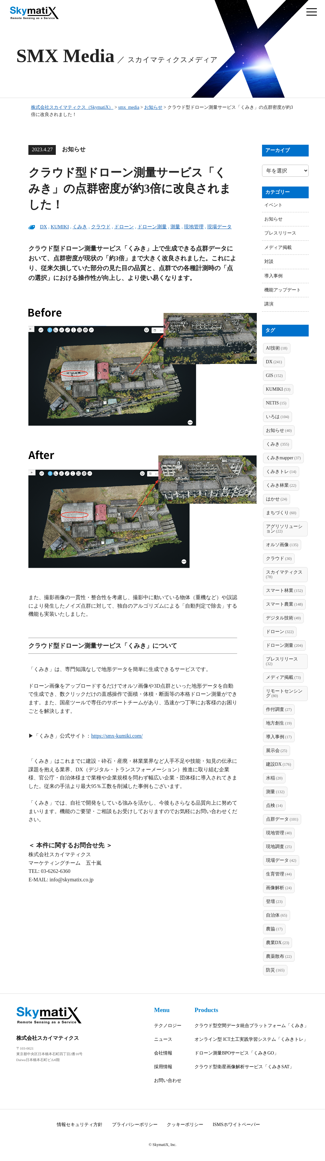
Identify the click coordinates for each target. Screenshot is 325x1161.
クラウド (101, 226)
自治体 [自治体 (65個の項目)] (276, 915)
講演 (268, 304)
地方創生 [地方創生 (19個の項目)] (279, 723)
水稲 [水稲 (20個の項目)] (274, 778)
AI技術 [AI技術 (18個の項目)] (276, 348)
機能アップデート (282, 289)
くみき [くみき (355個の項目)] (277, 444)
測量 (175, 226)
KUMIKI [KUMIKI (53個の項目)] (278, 389)
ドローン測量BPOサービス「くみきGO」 (236, 1053)
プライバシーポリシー (135, 1124)
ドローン (124, 226)
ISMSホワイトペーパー (236, 1124)
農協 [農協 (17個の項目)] (274, 928)
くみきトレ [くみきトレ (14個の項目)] (281, 471)
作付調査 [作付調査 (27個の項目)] (279, 709)
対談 (268, 261)
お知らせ (273, 219)
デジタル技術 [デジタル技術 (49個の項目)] (283, 617)
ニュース (163, 1039)
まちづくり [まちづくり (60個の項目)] (281, 512)
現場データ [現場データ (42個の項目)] (281, 860)
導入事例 (273, 275)
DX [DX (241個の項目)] (274, 361)
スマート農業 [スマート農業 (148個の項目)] (284, 604)
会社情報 (163, 1053)
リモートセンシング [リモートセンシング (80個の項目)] (284, 693)
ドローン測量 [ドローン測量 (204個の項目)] (284, 645)
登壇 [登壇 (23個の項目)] (274, 901)
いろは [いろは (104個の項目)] (277, 416)
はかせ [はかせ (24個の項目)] (276, 499)
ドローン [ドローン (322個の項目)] (280, 631)
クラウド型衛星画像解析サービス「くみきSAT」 (244, 1066)
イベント (273, 205)
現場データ (219, 226)
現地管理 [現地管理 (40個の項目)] (279, 832)
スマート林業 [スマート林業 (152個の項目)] (284, 590)
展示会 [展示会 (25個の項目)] (276, 750)
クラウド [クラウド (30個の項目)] (279, 558)
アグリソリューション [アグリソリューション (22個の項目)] (284, 528)
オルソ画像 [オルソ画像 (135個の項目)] (282, 544)
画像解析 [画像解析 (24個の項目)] (279, 887)
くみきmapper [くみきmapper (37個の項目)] (283, 457)
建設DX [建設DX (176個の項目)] (278, 764)
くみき (79, 226)
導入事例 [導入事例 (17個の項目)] (279, 736)
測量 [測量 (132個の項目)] (275, 791)
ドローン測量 (152, 226)
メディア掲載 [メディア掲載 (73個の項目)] (283, 677)
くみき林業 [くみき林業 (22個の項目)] (281, 485)
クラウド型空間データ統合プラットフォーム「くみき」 (251, 1025)
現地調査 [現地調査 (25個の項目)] (279, 846)
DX (43, 226)
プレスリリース (280, 233)
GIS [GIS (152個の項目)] (274, 375)
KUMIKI (60, 226)
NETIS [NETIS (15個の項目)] (276, 403)
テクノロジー (167, 1025)
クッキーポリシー (185, 1124)
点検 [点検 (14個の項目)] (274, 805)
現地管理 (194, 226)
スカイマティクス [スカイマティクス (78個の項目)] (284, 574)
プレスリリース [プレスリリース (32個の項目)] (282, 661)
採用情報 (163, 1066)
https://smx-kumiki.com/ (117, 736)
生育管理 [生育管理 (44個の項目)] (279, 874)
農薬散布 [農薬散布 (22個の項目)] (279, 956)
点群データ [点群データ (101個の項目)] (282, 819)
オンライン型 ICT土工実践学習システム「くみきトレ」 (251, 1039)
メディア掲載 (278, 247)
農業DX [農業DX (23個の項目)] (277, 942)
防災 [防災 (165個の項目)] (275, 970)
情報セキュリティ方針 (79, 1124)
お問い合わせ (167, 1080)
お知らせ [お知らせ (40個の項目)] (279, 430)
